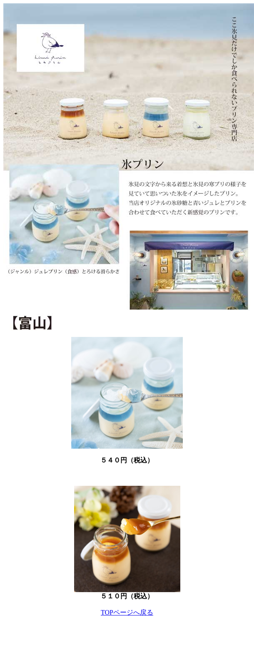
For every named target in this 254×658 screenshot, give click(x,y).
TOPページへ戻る (127, 612)
